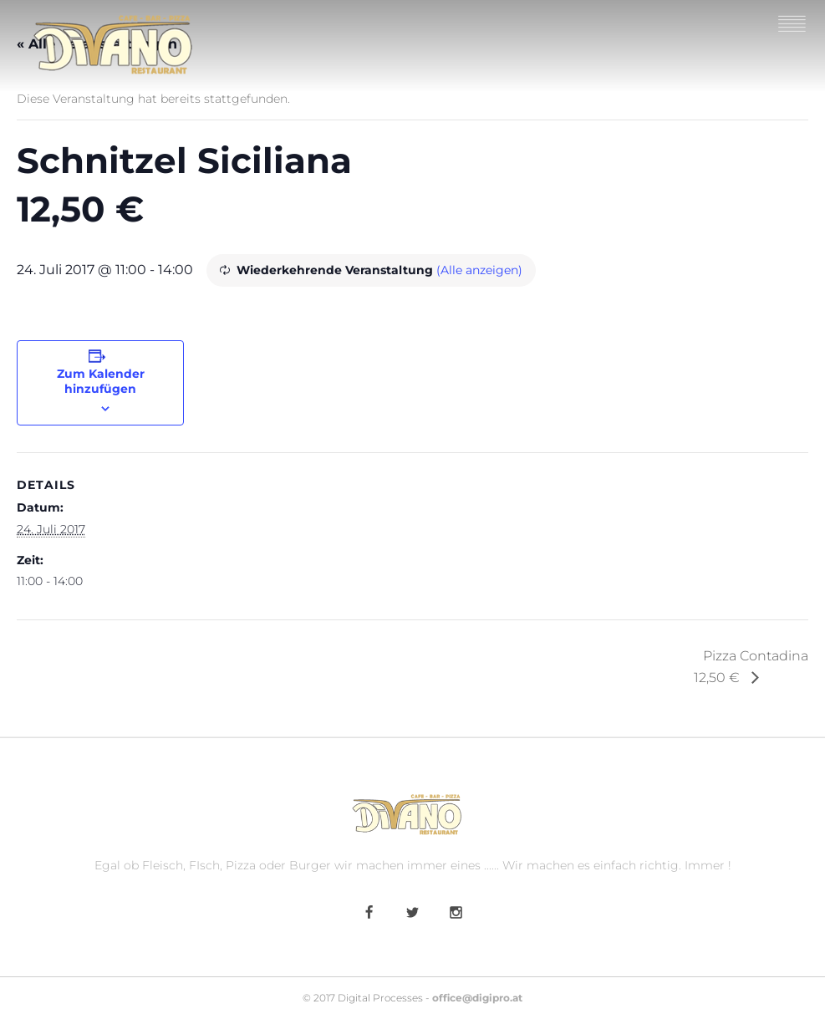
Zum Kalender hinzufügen (101, 381)
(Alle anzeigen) (479, 270)
